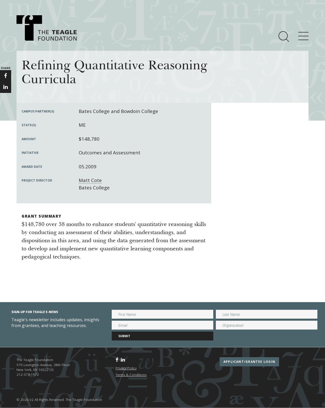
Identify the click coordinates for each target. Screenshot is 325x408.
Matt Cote (90, 180)
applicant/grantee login (249, 362)
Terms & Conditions (131, 374)
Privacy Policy (126, 368)
